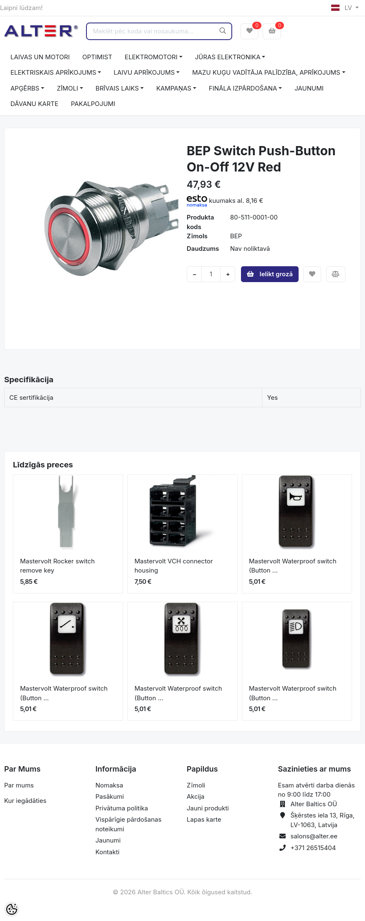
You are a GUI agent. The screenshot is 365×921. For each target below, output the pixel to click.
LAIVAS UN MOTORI (40, 57)
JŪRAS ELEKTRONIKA (228, 57)
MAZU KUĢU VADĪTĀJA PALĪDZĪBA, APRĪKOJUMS (266, 72)
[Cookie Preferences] (11, 909)
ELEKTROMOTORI (151, 57)
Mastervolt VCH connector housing (173, 566)
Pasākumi (110, 796)
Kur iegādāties (25, 801)
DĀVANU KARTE (34, 104)
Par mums (19, 785)
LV (342, 8)
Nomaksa (109, 785)
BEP (236, 236)
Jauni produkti (208, 808)
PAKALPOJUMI (93, 104)
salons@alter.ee (314, 836)
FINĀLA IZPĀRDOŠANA (243, 88)
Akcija (196, 796)
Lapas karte (204, 819)
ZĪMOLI (67, 88)
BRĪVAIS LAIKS (117, 88)
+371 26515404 (313, 848)
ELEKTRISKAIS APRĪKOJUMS (53, 72)
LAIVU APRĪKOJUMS (144, 72)
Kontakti (108, 852)
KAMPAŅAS (173, 88)
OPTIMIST (97, 57)
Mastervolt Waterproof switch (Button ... (293, 566)
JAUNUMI (309, 88)
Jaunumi (108, 840)
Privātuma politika (122, 808)
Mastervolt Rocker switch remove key (57, 566)
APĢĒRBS (24, 88)
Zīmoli (196, 785)
